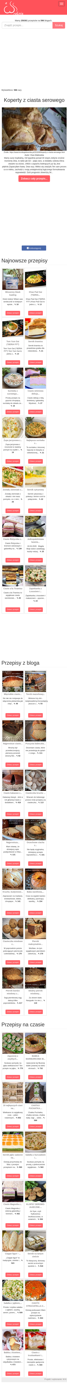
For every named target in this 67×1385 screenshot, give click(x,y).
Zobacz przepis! (13, 313)
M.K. (65, 1379)
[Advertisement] (33, 59)
